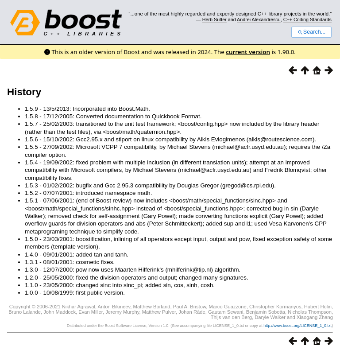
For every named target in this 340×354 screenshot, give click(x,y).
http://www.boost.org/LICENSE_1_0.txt (297, 325)
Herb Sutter (214, 19)
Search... (311, 32)
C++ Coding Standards (307, 19)
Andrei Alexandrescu (259, 19)
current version (248, 52)
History (24, 91)
